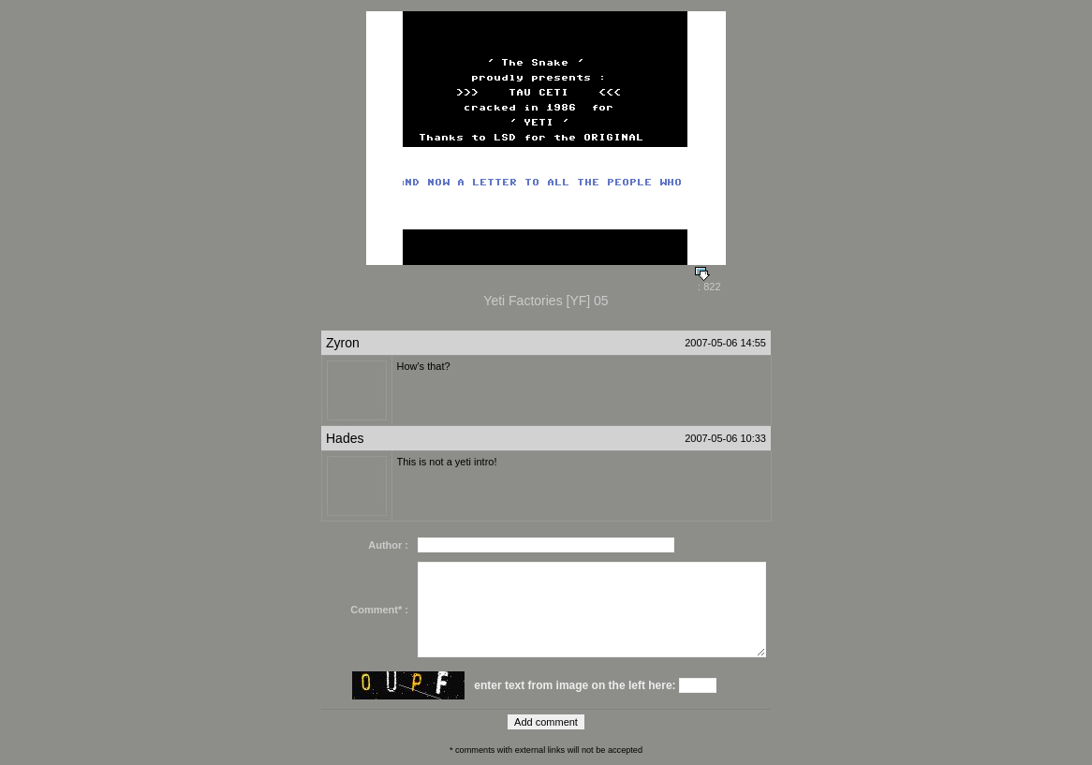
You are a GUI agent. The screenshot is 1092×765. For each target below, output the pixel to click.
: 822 (708, 282)
